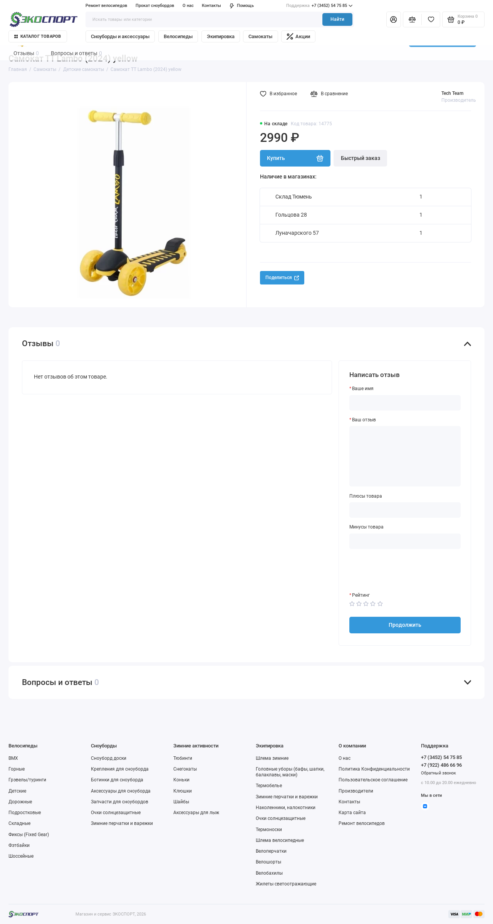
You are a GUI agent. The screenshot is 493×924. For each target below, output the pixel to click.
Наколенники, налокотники (285, 807)
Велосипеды (178, 36)
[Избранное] (431, 19)
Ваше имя (363, 388)
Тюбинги (182, 758)
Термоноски (269, 829)
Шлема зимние (272, 758)
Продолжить (405, 625)
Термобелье (269, 785)
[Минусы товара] (405, 541)
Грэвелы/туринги (27, 780)
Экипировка (221, 36)
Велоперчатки (271, 851)
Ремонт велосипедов (106, 5)
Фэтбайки (19, 845)
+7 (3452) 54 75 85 (319, 5)
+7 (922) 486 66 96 (441, 765)
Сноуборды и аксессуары (120, 36)
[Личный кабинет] (393, 19)
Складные (19, 823)
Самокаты (260, 36)
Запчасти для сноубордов (119, 802)
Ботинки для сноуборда (117, 780)
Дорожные (20, 802)
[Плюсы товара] (405, 510)
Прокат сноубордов (155, 5)
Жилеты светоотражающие (286, 884)
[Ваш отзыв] (405, 456)
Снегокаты (185, 769)
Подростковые (24, 812)
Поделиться (282, 277)
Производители (356, 791)
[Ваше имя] (405, 403)
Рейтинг (361, 595)
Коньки (181, 780)
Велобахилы (269, 873)
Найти (337, 19)
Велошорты (268, 862)
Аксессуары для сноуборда (121, 791)
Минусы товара (366, 527)
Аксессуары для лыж (196, 812)
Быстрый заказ (360, 158)
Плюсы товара (365, 496)
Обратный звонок (438, 773)
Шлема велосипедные (280, 840)
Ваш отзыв (364, 419)
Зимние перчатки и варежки (122, 823)
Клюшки (182, 791)
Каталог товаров (37, 36)
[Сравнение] (412, 19)
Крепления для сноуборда (120, 769)
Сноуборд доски (108, 758)
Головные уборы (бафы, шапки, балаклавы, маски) (290, 772)
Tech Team (452, 93)
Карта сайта (352, 812)
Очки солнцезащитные (116, 812)
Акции (298, 36)
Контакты (211, 5)
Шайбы (181, 802)
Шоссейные (21, 856)
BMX (13, 758)
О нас (188, 5)
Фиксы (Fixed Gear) (28, 834)
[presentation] (407, 570)
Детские (17, 791)
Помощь (242, 5)
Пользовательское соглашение (373, 780)
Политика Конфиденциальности (374, 769)
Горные (16, 769)
